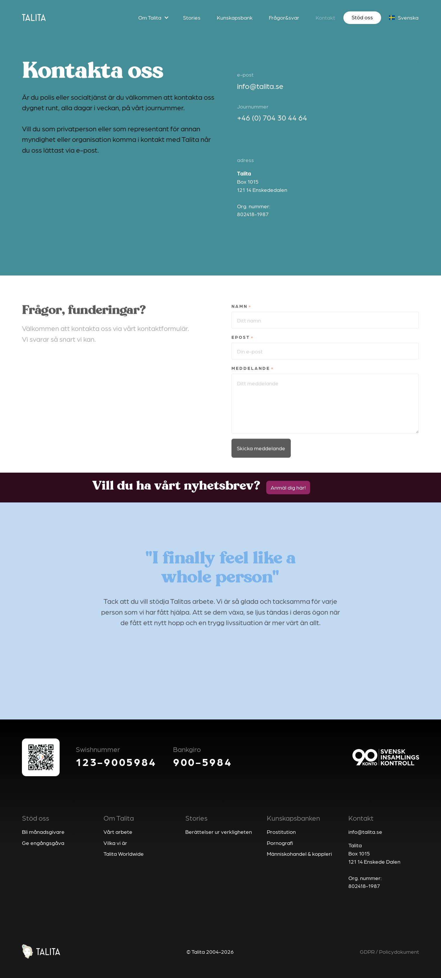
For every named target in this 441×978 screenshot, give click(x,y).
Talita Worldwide (123, 853)
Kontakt (325, 17)
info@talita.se (261, 85)
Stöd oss (362, 17)
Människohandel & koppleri (299, 853)
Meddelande (250, 380)
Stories (191, 17)
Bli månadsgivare (43, 831)
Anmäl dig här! (288, 487)
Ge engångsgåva (43, 842)
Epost (240, 349)
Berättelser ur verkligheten (218, 831)
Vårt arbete (117, 831)
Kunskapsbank (235, 17)
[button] (152, 18)
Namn (239, 318)
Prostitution (281, 831)
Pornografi (280, 842)
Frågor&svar (284, 17)
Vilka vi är (115, 842)
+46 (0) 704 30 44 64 (273, 117)
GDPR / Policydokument (389, 951)
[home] (34, 17)
